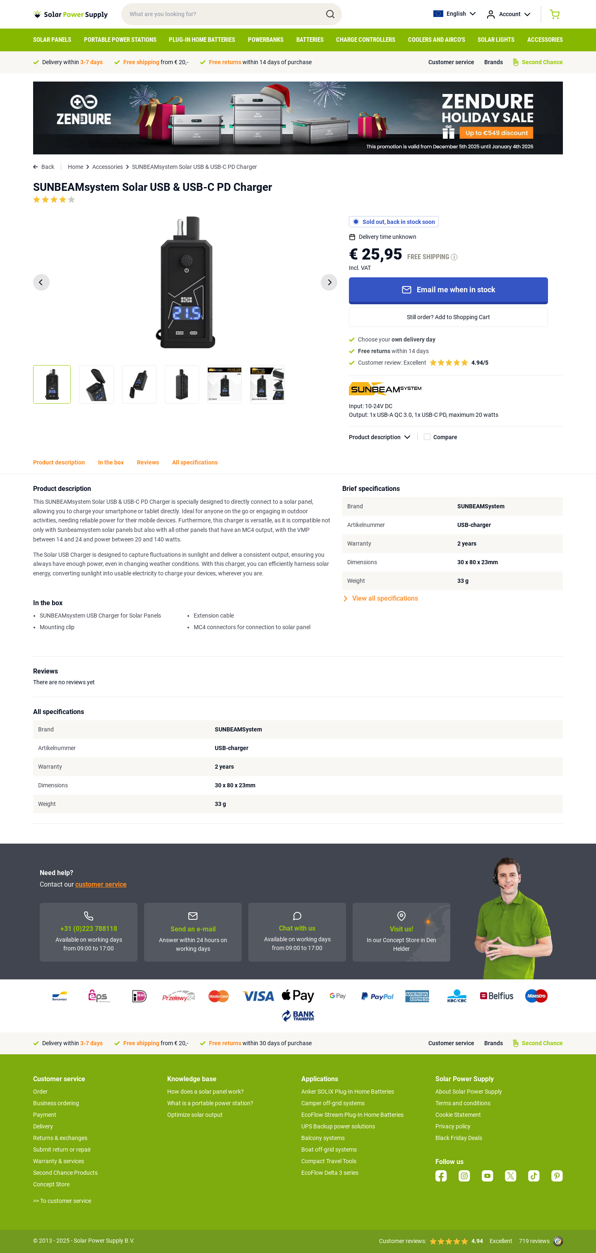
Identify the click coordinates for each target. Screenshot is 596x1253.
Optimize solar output (195, 1114)
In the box (111, 462)
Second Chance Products (65, 1172)
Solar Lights (496, 39)
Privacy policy (453, 1126)
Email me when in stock (448, 290)
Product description (383, 437)
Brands (493, 62)
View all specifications (381, 599)
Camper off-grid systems (333, 1103)
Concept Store (51, 1184)
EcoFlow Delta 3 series (329, 1172)
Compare (445, 437)
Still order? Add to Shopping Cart (448, 317)
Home (75, 167)
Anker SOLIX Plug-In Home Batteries (347, 1091)
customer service (101, 884)
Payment (44, 1114)
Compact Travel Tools (328, 1161)
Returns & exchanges (60, 1138)
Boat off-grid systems (329, 1149)
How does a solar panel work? (205, 1091)
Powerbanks (266, 39)
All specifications (195, 462)
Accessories (545, 39)
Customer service (451, 62)
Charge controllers (365, 39)
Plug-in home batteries (202, 39)
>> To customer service (62, 1201)
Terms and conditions (462, 1103)
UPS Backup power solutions (338, 1126)
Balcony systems (323, 1138)
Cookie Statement (458, 1114)
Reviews (148, 462)
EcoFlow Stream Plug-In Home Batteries (352, 1114)
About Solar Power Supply (468, 1091)
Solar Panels (52, 39)
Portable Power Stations (120, 39)
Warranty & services (58, 1161)
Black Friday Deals (458, 1138)
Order (40, 1091)
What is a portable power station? (210, 1103)
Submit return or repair (62, 1149)
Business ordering (56, 1103)
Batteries (310, 39)
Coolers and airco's (436, 39)
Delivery (43, 1126)
